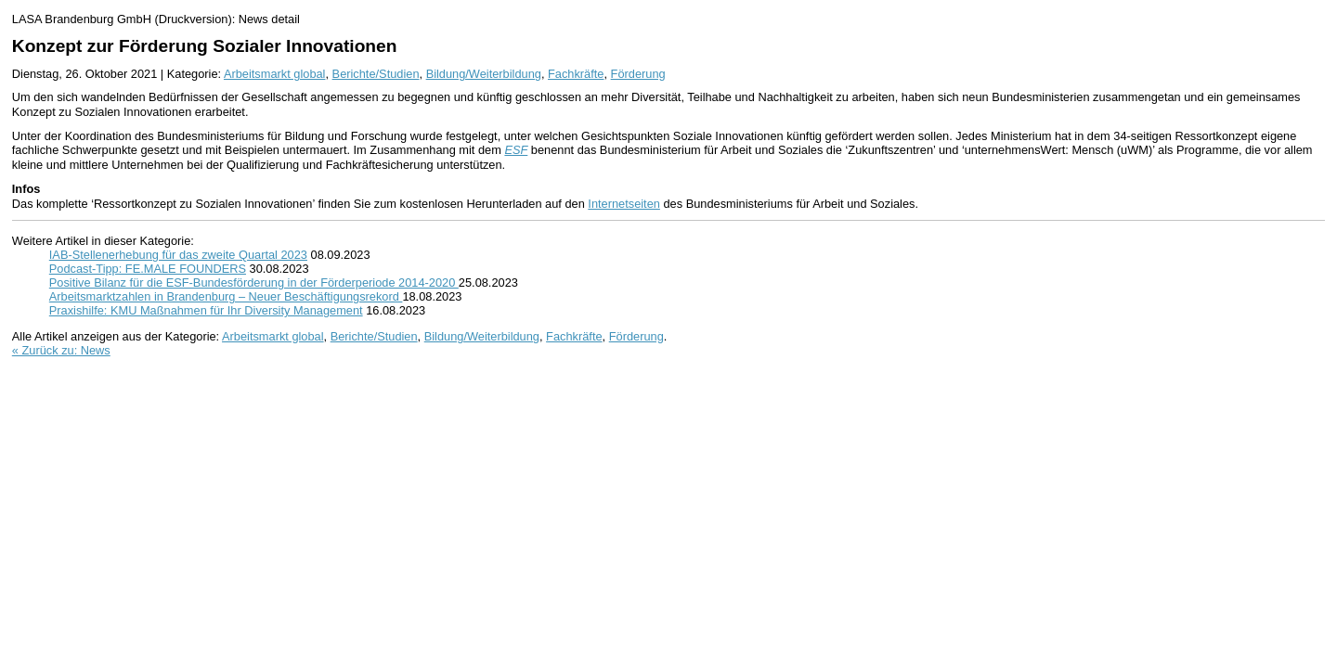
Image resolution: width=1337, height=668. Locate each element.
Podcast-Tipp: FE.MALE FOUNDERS (147, 269)
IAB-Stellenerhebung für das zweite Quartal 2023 (178, 255)
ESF (515, 150)
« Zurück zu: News (61, 350)
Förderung (638, 74)
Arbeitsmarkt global (275, 74)
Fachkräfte (576, 74)
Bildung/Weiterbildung (483, 74)
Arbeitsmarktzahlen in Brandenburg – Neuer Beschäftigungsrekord (226, 296)
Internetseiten (624, 204)
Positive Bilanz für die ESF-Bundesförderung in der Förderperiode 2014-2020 (254, 282)
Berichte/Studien (376, 74)
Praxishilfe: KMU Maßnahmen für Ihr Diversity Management (206, 310)
